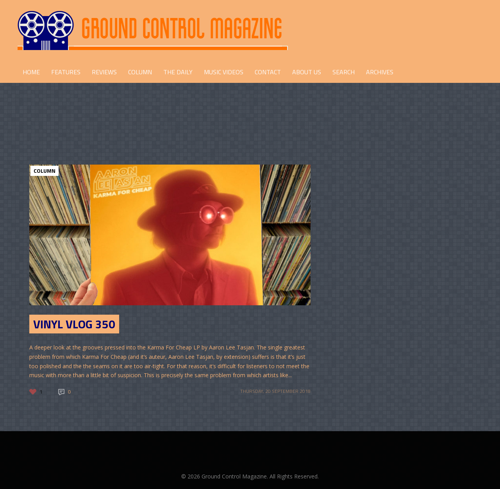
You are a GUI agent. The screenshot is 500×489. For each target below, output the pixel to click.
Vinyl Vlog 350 (74, 324)
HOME (31, 72)
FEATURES (65, 72)
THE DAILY (178, 72)
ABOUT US (306, 72)
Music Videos (223, 72)
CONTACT (268, 72)
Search (343, 72)
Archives (379, 72)
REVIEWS (104, 72)
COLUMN (140, 72)
